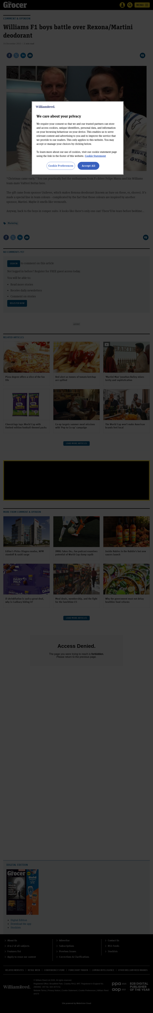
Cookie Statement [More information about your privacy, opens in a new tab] (95, 156)
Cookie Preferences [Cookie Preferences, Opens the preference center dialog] (60, 165)
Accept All (88, 165)
